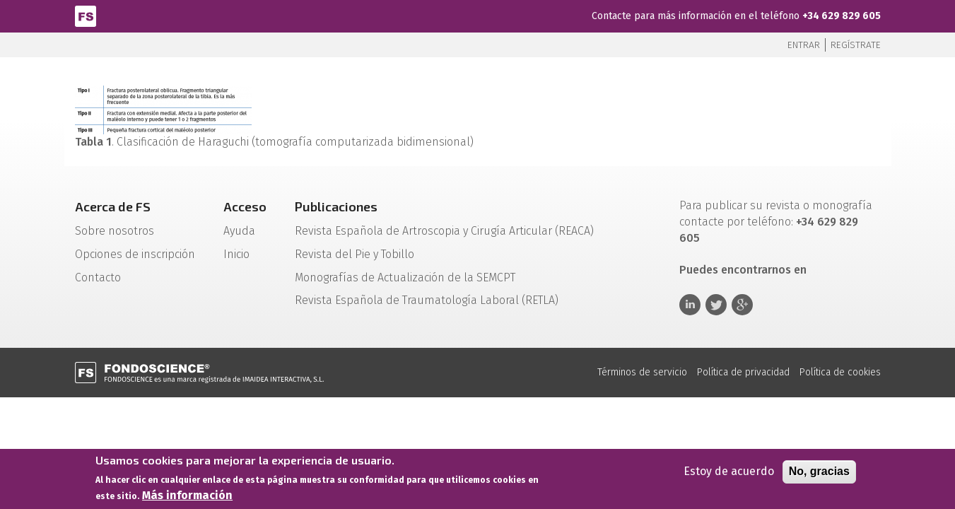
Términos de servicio (642, 372)
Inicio (236, 254)
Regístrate (856, 45)
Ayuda (239, 231)
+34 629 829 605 (841, 16)
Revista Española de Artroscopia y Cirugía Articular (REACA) (444, 231)
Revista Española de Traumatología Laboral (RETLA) (426, 300)
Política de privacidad (743, 372)
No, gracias (819, 472)
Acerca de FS (113, 206)
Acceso (244, 206)
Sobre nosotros (114, 231)
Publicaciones (336, 206)
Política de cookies (840, 372)
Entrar (803, 45)
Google (742, 304)
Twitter (716, 304)
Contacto (98, 277)
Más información (187, 496)
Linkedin (690, 304)
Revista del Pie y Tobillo (354, 254)
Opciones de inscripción (135, 254)
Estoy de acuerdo (729, 472)
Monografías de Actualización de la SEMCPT (405, 277)
